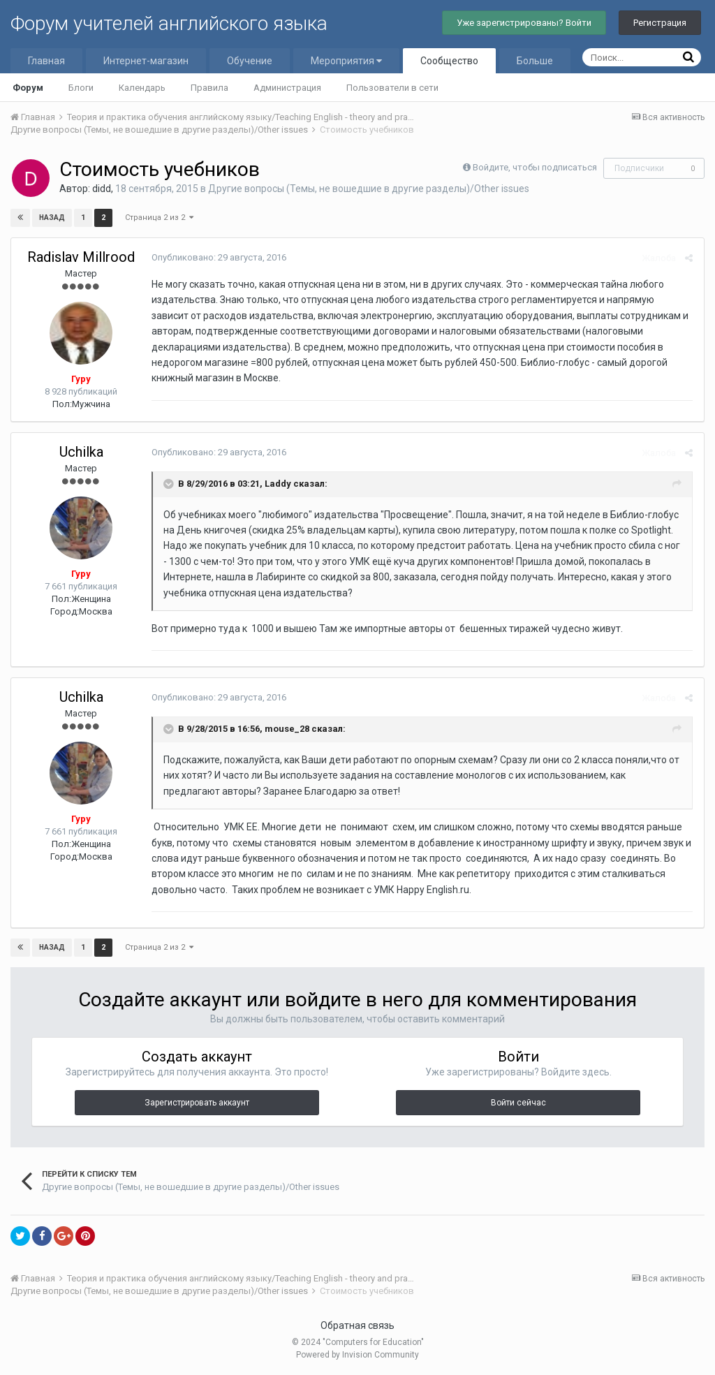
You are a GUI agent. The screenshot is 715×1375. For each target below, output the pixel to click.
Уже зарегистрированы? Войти (524, 22)
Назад (52, 217)
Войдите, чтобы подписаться (535, 167)
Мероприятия (346, 60)
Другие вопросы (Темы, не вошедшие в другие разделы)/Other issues (368, 188)
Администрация (287, 87)
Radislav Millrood (81, 257)
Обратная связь (357, 1325)
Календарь (142, 87)
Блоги (81, 87)
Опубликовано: (218, 257)
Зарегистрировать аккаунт (197, 1103)
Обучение (249, 60)
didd (101, 188)
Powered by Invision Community (357, 1355)
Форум (28, 87)
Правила (209, 87)
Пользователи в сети (392, 87)
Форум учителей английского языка (168, 23)
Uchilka (81, 451)
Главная (46, 60)
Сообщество (449, 60)
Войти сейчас (518, 1103)
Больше (535, 60)
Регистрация (659, 22)
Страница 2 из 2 (159, 217)
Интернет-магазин (146, 60)
